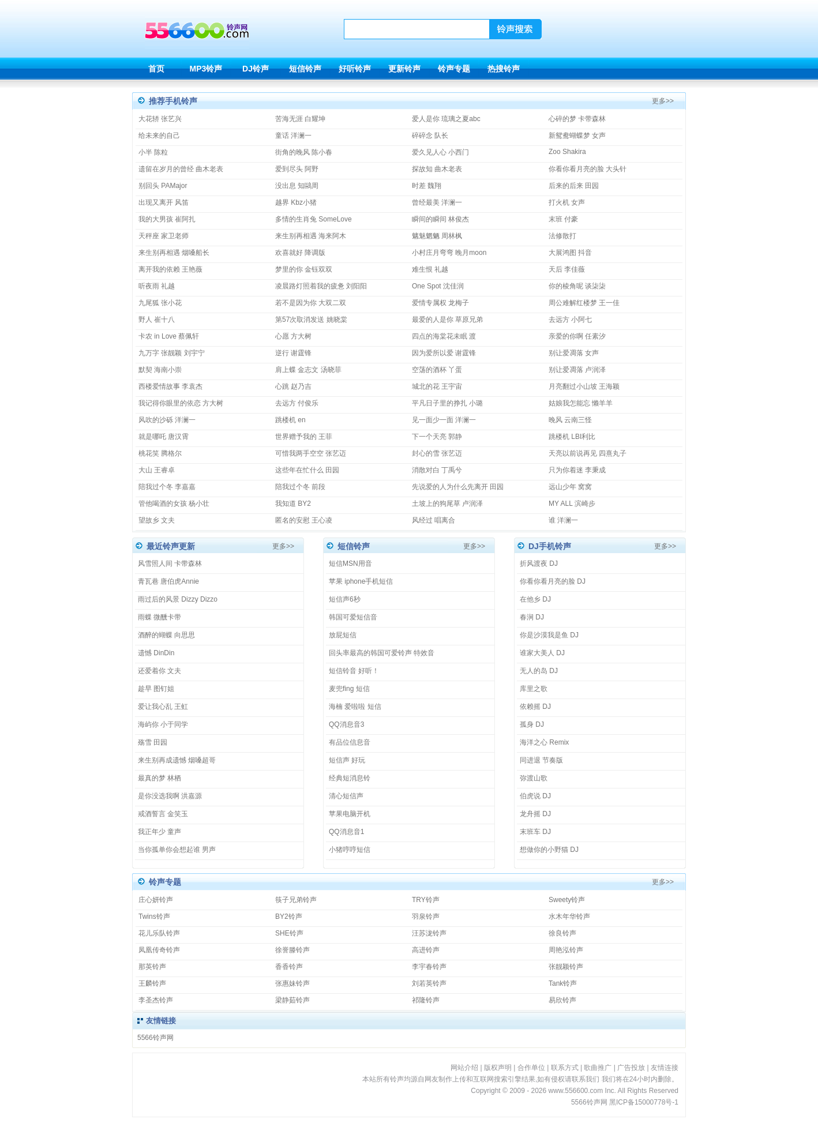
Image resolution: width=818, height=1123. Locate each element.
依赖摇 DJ (535, 707)
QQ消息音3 (346, 724)
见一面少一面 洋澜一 (444, 420)
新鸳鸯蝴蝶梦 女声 (577, 136)
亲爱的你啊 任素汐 (577, 336)
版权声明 (498, 1068)
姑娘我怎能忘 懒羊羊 (581, 403)
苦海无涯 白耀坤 (300, 119)
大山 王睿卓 (156, 470)
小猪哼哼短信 (349, 850)
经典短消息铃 (349, 778)
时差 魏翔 (426, 186)
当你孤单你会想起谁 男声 (177, 850)
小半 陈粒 (153, 152)
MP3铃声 (206, 68)
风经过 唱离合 (433, 520)
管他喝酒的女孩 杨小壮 (173, 503)
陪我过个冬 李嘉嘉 (167, 487)
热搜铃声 (503, 68)
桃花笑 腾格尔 (160, 453)
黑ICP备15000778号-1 (643, 1102)
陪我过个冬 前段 (300, 487)
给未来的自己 (159, 136)
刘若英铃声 (429, 983)
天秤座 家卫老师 (163, 236)
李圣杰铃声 (155, 1000)
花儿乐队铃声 (159, 933)
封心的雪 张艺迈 (437, 453)
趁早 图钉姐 (156, 689)
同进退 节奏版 (541, 760)
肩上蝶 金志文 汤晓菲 (308, 370)
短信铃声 (305, 68)
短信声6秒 (345, 599)
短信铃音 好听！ (354, 671)
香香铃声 (289, 967)
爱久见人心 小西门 (440, 152)
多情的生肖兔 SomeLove (313, 219)
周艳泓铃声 (566, 950)
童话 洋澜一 (293, 136)
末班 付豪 (563, 219)
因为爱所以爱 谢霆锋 (444, 353)
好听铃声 (355, 68)
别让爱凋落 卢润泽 (577, 370)
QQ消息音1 (346, 832)
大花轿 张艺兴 (160, 119)
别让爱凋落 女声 (574, 353)
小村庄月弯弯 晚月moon (449, 253)
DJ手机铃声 (549, 546)
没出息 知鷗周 (296, 186)
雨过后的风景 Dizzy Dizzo (177, 599)
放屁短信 (343, 635)
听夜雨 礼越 (156, 286)
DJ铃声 (255, 68)
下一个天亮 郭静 (437, 437)
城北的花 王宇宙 (437, 386)
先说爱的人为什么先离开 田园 (458, 487)
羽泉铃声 (426, 916)
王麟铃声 (152, 983)
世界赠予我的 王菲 (303, 437)
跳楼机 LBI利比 (572, 437)
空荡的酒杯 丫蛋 (437, 370)
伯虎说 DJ (535, 796)
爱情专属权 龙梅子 (440, 303)
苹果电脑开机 (349, 814)
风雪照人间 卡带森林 (170, 563)
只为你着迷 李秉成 (577, 470)
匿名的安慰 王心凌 (303, 520)
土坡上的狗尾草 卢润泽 (447, 503)
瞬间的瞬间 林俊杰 (440, 219)
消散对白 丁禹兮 (437, 470)
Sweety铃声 (567, 900)
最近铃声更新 (171, 546)
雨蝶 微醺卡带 (159, 617)
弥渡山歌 (533, 778)
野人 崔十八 (156, 320)
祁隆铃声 (426, 1000)
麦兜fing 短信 (349, 689)
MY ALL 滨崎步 (572, 503)
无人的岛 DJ (539, 671)
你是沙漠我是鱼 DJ (549, 635)
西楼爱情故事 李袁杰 (170, 386)
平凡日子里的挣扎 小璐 (447, 403)
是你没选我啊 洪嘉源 (170, 796)
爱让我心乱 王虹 (163, 707)
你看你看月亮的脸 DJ (553, 581)
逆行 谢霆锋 (293, 353)
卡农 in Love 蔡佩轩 (168, 336)
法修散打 (562, 236)
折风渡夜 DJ (539, 563)
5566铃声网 (155, 1038)
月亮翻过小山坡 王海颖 (584, 386)
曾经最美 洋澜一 (437, 202)
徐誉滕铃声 (292, 950)
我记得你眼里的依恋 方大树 (180, 403)
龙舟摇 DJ (535, 814)
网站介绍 (464, 1068)
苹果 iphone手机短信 (361, 581)
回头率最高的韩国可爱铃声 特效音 (381, 653)
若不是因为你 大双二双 (310, 303)
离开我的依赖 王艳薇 (170, 269)
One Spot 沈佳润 (438, 286)
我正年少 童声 (159, 832)
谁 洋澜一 (563, 520)
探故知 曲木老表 (437, 169)
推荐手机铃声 (173, 101)
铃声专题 (454, 68)
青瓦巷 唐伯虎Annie (168, 581)
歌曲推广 (597, 1068)
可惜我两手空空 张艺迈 (310, 453)
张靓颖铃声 (566, 967)
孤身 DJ (532, 724)
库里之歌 (533, 689)
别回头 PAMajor (162, 186)
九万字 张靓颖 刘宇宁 (171, 353)
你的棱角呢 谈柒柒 (577, 286)
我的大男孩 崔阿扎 (167, 219)
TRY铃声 (426, 900)
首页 (156, 68)
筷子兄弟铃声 (296, 900)
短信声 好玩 (347, 760)
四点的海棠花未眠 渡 (444, 336)
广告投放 (631, 1068)
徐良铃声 (562, 933)
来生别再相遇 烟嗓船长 (173, 253)
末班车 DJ (535, 832)
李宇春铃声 (429, 967)
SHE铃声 (289, 933)
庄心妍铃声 (155, 900)
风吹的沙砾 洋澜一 (167, 420)
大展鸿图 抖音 (570, 253)
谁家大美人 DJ (542, 653)
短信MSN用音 (350, 563)
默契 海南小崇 (160, 370)
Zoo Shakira (567, 152)
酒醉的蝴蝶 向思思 (166, 635)
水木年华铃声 (569, 916)
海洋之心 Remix (544, 742)
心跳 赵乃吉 (293, 386)
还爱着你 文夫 (159, 671)
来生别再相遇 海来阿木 (310, 236)
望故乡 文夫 (156, 520)
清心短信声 (346, 796)
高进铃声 (426, 950)
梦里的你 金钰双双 (303, 269)
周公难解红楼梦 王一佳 (584, 303)
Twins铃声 (154, 916)
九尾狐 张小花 (160, 303)
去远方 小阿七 (570, 320)
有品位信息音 (349, 742)
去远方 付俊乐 (296, 403)
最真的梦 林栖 (159, 778)
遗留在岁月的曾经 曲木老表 (180, 169)
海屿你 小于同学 (163, 724)
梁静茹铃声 (292, 1000)
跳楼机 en (290, 420)
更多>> (663, 101)
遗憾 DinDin (156, 653)
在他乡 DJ (535, 599)
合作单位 (531, 1068)
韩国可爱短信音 (353, 617)
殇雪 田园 (152, 742)
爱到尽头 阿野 (296, 169)
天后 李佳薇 (567, 269)
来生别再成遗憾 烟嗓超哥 (177, 760)
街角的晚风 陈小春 (303, 152)
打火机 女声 (567, 202)
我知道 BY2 (293, 503)
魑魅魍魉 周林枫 (437, 236)
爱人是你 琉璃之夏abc (446, 119)
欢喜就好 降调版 (300, 253)
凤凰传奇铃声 (159, 950)
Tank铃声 (563, 983)
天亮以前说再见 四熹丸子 (587, 453)
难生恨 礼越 (430, 269)
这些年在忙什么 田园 (307, 470)
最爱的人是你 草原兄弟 (447, 320)
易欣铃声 (562, 1000)
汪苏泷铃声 (429, 933)
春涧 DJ (532, 617)
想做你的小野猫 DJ (549, 850)
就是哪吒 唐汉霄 (163, 437)
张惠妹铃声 (292, 983)
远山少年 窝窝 (570, 487)
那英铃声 (152, 967)
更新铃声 (404, 68)
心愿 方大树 (293, 336)
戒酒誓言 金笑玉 (163, 814)
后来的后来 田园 (574, 186)
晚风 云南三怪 (570, 420)
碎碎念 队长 (430, 136)
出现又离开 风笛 (163, 202)
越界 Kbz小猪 (296, 202)
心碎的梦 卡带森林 (577, 119)
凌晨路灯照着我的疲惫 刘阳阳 (321, 286)
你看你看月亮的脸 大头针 (587, 169)
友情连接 (664, 1068)
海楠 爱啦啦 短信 (355, 707)
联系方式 (565, 1068)
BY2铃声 (288, 916)
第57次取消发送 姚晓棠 (311, 320)
